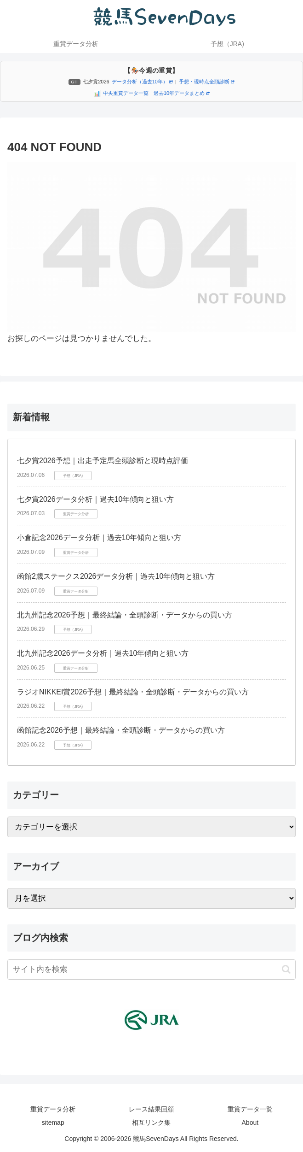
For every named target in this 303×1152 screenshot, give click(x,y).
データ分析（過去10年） (142, 81)
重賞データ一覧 (250, 1109)
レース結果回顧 (151, 1109)
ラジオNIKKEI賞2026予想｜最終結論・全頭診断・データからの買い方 (133, 692)
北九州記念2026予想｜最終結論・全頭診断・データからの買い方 (124, 615)
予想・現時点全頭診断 (206, 81)
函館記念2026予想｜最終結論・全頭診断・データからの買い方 (121, 730)
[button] (286, 969)
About (250, 1122)
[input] (151, 969)
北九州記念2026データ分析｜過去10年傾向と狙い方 (103, 653)
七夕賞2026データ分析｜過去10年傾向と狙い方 (95, 499)
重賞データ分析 (52, 1109)
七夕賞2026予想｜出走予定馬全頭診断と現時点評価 (102, 460)
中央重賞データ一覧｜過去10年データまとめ (156, 93)
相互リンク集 (151, 1122)
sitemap (53, 1122)
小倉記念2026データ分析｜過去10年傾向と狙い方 (99, 537)
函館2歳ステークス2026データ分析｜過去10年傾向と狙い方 (116, 576)
